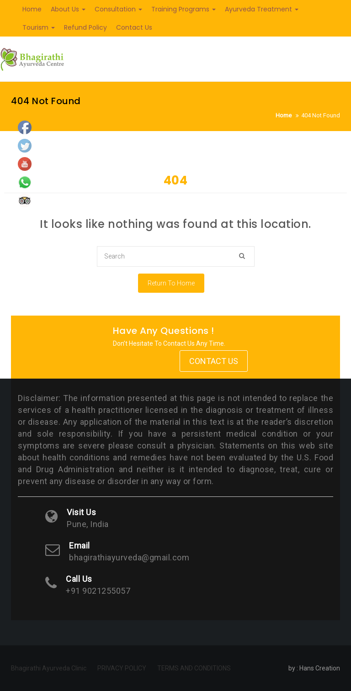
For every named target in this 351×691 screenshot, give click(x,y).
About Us (68, 9)
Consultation (118, 9)
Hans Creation (319, 668)
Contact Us (134, 27)
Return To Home (171, 283)
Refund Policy (85, 27)
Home (32, 9)
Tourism (38, 27)
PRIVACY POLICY (121, 668)
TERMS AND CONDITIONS (194, 668)
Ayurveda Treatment (261, 9)
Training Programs (183, 9)
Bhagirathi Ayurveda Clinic (48, 668)
